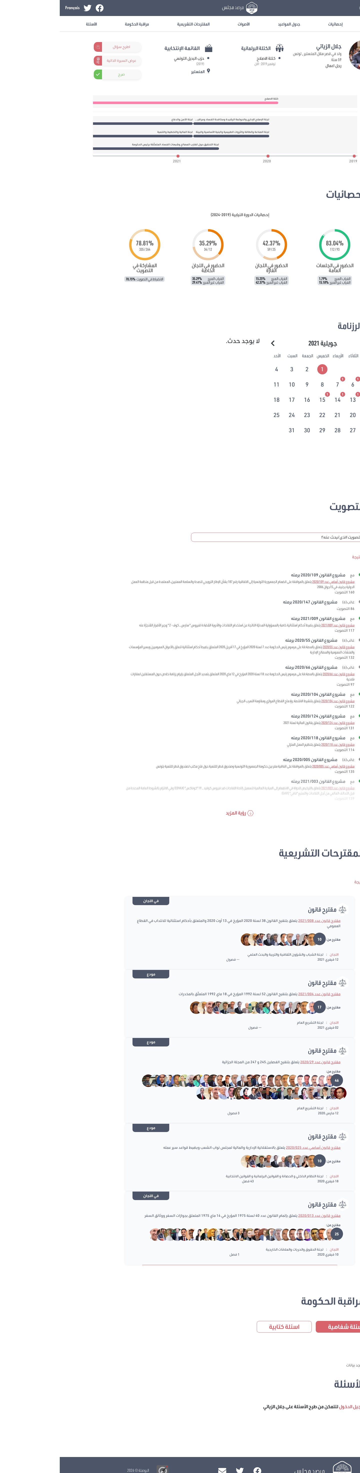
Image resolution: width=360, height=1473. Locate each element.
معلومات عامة (322, 24)
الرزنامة (290, 325)
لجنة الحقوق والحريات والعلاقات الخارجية (235, 1249)
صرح (61, 74)
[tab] (263, 368)
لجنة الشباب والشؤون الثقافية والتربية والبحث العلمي (226, 954)
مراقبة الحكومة (77, 24)
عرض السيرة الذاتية (61, 60)
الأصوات (184, 24)
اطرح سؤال (61, 47)
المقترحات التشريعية (134, 24)
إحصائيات (275, 24)
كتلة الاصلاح (206, 58)
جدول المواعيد (229, 24)
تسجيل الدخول (315, 8)
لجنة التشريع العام (250, 1022)
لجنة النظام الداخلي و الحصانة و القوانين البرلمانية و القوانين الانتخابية (215, 1176)
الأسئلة (31, 24)
